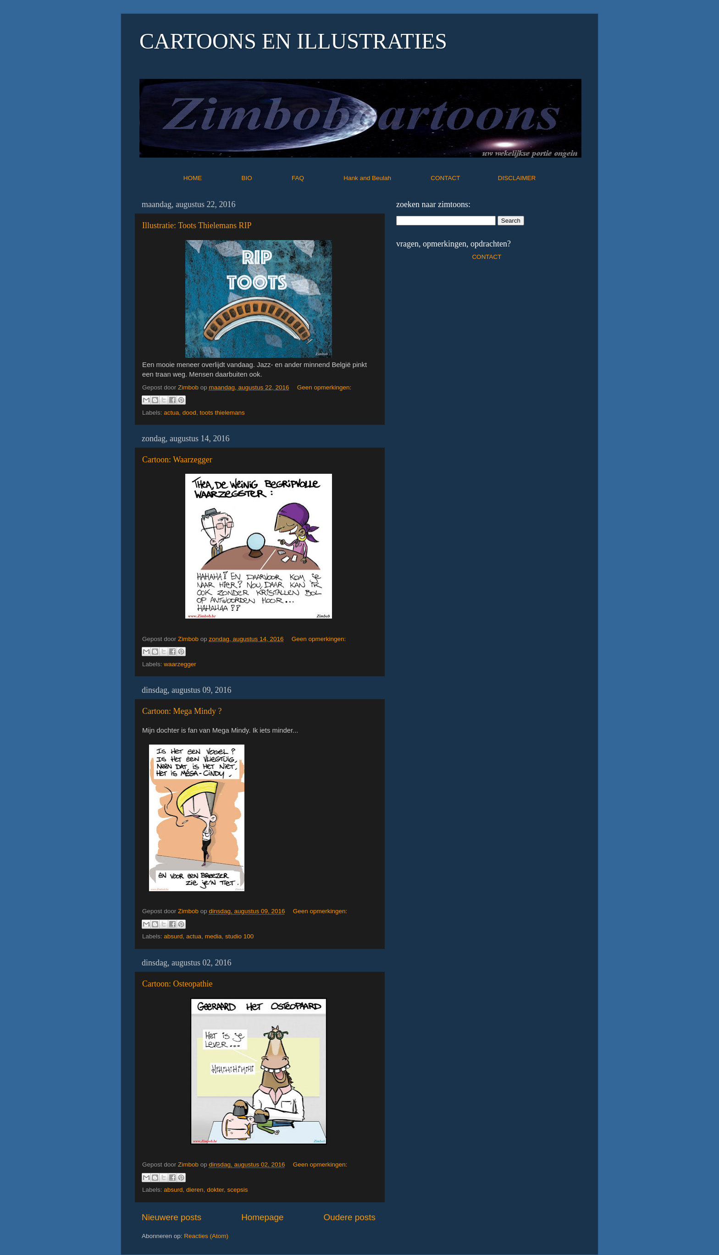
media (213, 936)
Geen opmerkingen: (324, 387)
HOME (211, 178)
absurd (173, 936)
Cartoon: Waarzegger (177, 459)
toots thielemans (221, 412)
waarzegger (180, 664)
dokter (215, 1189)
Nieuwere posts (171, 1217)
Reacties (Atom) (206, 1236)
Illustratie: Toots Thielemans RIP (197, 225)
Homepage (262, 1217)
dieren (195, 1189)
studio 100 (239, 936)
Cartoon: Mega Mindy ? (181, 711)
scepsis (237, 1189)
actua (171, 412)
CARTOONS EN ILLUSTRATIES (293, 41)
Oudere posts (350, 1217)
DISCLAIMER (517, 178)
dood (189, 412)
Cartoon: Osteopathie (177, 983)
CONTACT (464, 178)
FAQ (317, 178)
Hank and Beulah (386, 178)
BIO (266, 178)
